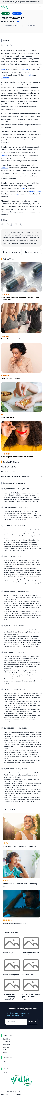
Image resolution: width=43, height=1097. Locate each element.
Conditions (5, 375)
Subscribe (32, 1022)
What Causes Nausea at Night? (14, 923)
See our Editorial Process (12, 252)
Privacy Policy (4, 1094)
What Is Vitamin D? (8, 417)
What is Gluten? (28, 974)
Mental (5, 843)
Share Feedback (31, 252)
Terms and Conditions (15, 1094)
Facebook (6, 1072)
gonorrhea (5, 78)
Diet (2, 415)
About (5, 1061)
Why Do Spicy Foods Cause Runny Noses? (17, 457)
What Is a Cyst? (8, 952)
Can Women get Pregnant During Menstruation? (9, 996)
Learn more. (25, 2)
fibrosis (4, 155)
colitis (39, 191)
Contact (5, 1064)
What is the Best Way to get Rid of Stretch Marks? (31, 996)
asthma (22, 188)
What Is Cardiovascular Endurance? (14, 339)
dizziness (4, 168)
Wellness (5, 336)
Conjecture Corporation (19, 1091)
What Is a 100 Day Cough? (11, 378)
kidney (15, 194)
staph (3, 69)
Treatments (5, 295)
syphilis (30, 75)
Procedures (6, 1042)
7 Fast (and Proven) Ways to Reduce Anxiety (19, 846)
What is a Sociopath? (11, 974)
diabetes (32, 191)
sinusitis (25, 69)
